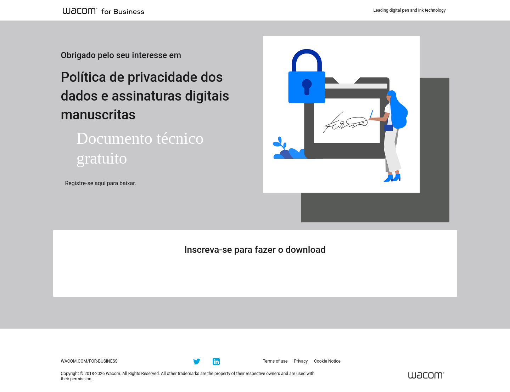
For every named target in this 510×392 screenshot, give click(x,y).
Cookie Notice (327, 361)
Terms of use (275, 361)
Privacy (301, 361)
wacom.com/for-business (89, 361)
